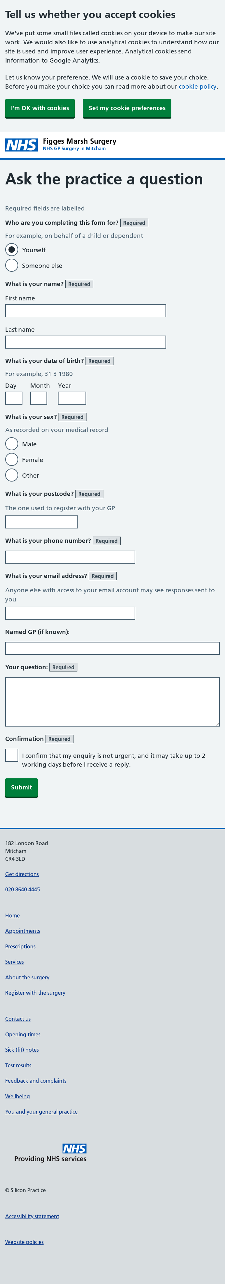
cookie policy (198, 86)
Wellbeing (17, 1096)
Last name (20, 329)
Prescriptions (20, 946)
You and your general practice (41, 1111)
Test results (18, 1065)
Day (11, 385)
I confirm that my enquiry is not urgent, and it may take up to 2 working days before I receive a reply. (113, 760)
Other (30, 475)
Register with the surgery (35, 992)
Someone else (42, 265)
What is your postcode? (54, 494)
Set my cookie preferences (127, 108)
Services (14, 962)
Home (12, 915)
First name (20, 298)
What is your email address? (61, 576)
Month (40, 385)
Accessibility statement (32, 1216)
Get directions (22, 874)
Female (32, 460)
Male (29, 444)
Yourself (34, 250)
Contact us (18, 1019)
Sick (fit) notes (22, 1049)
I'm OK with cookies (40, 108)
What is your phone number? (63, 541)
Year (64, 385)
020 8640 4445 (22, 889)
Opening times (22, 1034)
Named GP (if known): (37, 632)
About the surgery (27, 977)
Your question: (41, 667)
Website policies (24, 1242)
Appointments (22, 931)
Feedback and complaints (35, 1080)
